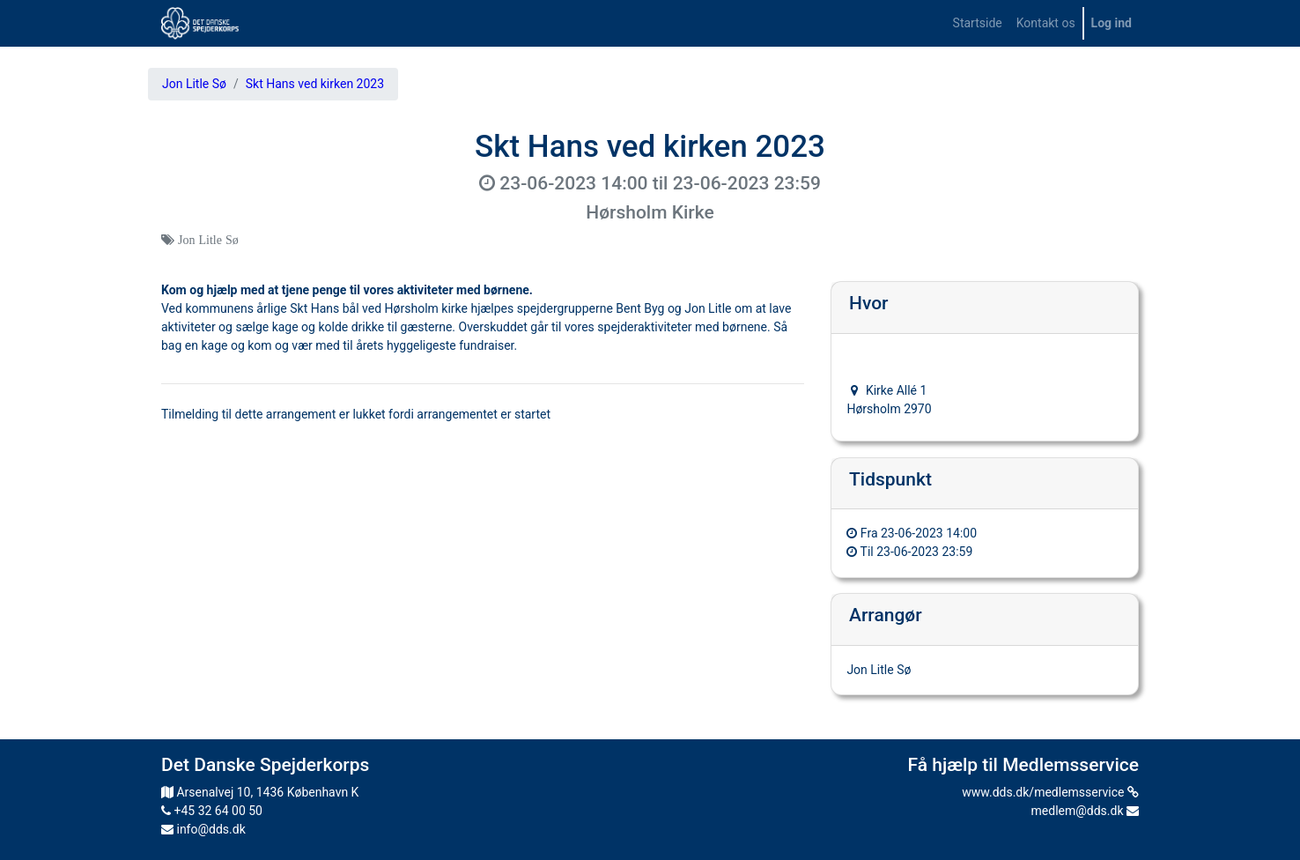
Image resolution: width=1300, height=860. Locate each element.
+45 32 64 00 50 (211, 811)
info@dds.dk (203, 829)
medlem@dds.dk (1085, 811)
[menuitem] (977, 23)
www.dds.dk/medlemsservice (1050, 792)
